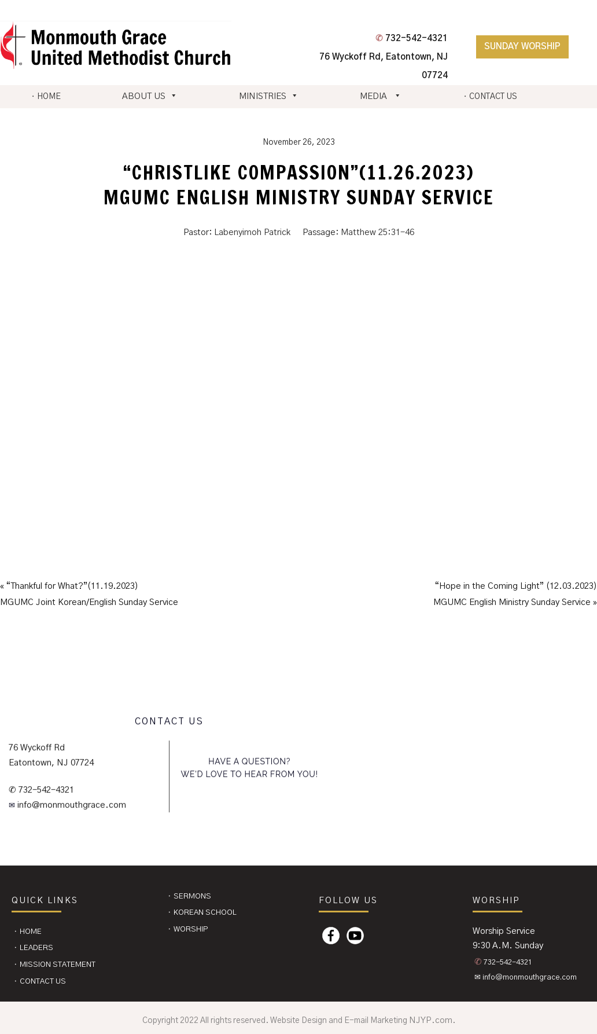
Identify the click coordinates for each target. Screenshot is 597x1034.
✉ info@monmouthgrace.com (525, 977)
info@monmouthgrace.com (70, 805)
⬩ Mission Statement (54, 965)
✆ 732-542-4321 (41, 790)
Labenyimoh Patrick (252, 232)
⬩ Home (27, 932)
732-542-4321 (411, 38)
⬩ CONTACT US (490, 97)
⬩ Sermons (189, 896)
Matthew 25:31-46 (377, 232)
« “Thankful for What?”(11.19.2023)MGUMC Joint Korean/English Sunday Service (89, 594)
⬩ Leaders (33, 948)
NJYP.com (430, 1020)
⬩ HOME (46, 97)
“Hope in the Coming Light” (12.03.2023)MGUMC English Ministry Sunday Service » (515, 594)
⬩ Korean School (202, 912)
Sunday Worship (522, 46)
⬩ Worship (187, 929)
